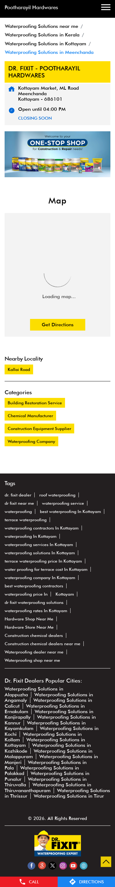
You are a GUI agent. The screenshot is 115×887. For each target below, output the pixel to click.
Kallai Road (19, 369)
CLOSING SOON (35, 118)
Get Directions (58, 324)
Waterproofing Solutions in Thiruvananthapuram (48, 787)
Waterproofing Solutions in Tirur (69, 796)
